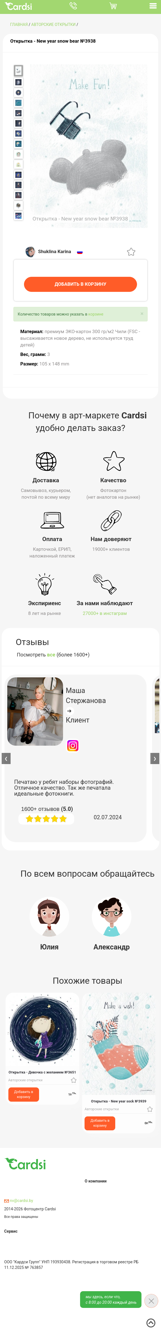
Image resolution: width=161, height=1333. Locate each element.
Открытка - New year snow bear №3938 (53, 41)
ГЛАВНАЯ (19, 24)
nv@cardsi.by (18, 1199)
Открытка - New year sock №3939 (118, 1100)
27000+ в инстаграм (105, 612)
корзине (96, 313)
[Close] (141, 312)
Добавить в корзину (23, 1093)
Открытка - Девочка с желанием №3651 (42, 1071)
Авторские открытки (53, 24)
